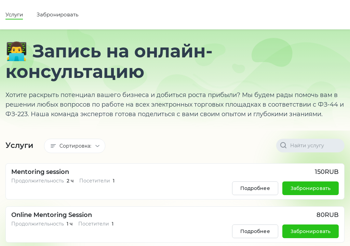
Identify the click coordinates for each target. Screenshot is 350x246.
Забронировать (57, 14)
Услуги (14, 14)
